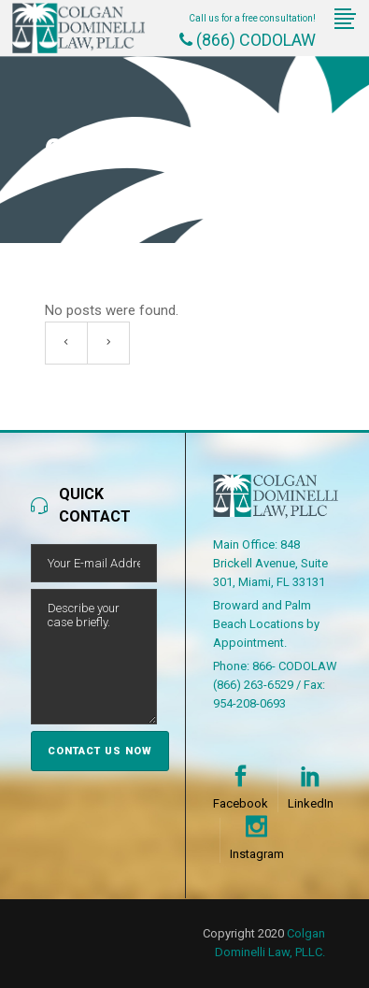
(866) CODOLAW (247, 40)
